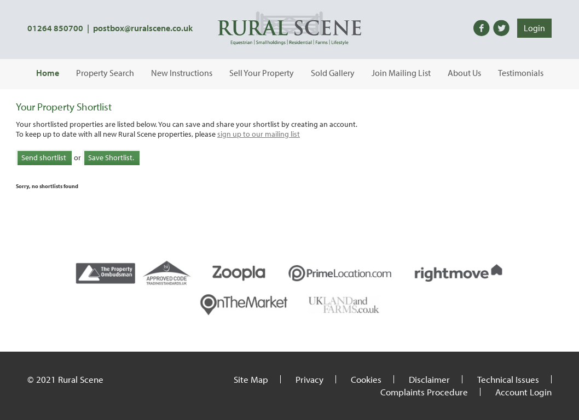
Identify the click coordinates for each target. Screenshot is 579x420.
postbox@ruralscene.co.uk (143, 27)
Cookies (366, 379)
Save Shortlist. (111, 157)
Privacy (309, 379)
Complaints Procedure (424, 392)
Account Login (523, 392)
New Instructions (181, 72)
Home (47, 72)
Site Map (251, 379)
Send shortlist (43, 157)
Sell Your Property (261, 72)
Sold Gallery (333, 72)
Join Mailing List (401, 72)
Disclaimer (429, 379)
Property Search (105, 72)
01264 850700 (55, 27)
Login (534, 27)
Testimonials (520, 72)
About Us (464, 72)
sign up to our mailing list (258, 134)
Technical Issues (508, 379)
